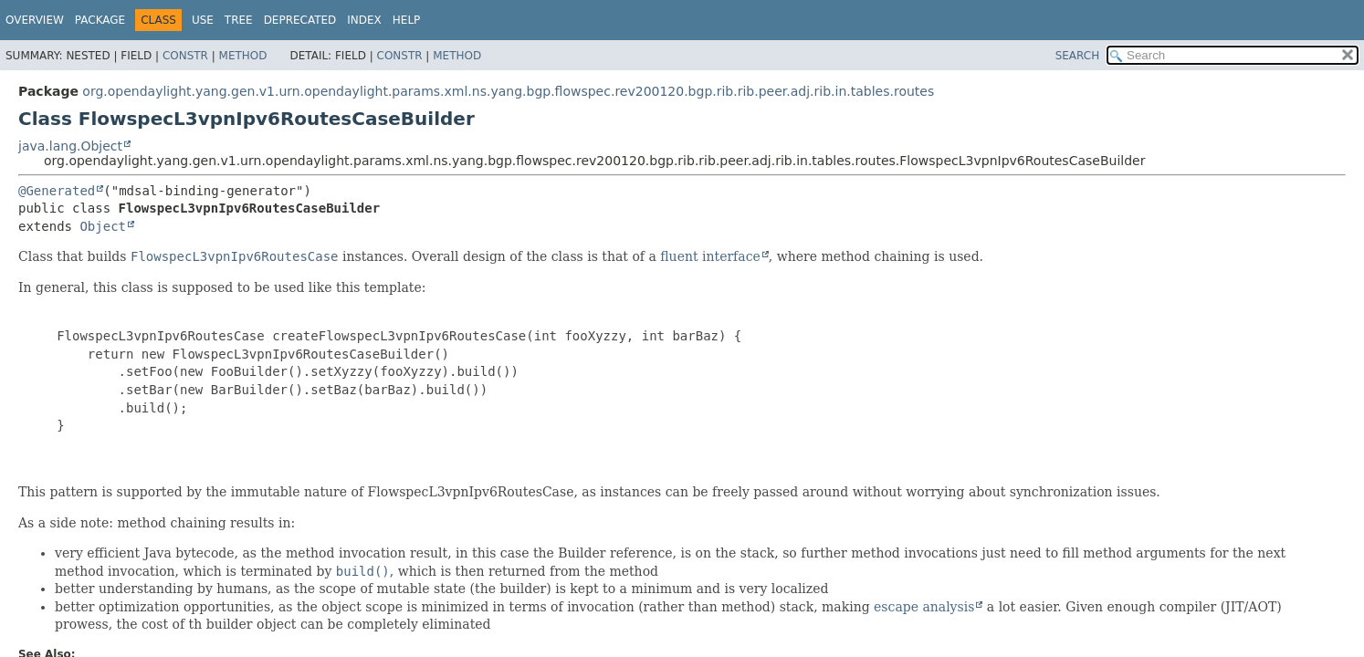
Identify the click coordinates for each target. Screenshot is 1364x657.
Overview (34, 20)
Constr (185, 55)
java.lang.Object (70, 146)
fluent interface (710, 256)
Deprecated (300, 20)
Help (407, 20)
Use (203, 20)
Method (243, 55)
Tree (239, 20)
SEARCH (1077, 55)
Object (102, 226)
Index (364, 20)
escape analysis (924, 607)
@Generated (56, 190)
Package (100, 20)
